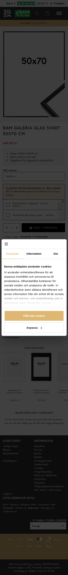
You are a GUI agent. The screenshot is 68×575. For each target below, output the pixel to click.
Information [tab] (34, 253)
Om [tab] (55, 253)
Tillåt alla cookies (34, 315)
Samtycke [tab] (12, 253)
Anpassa (34, 327)
